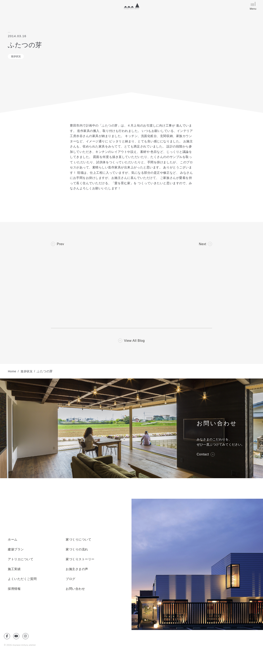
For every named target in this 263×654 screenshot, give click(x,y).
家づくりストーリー (80, 559)
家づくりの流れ (77, 550)
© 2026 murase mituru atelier (20, 645)
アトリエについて (20, 559)
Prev (60, 244)
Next (202, 244)
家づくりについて (78, 540)
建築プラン (16, 550)
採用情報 (14, 589)
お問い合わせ (75, 589)
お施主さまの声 (77, 569)
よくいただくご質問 (22, 579)
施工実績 (14, 569)
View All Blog (134, 341)
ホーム (12, 540)
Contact (203, 454)
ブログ (70, 579)
